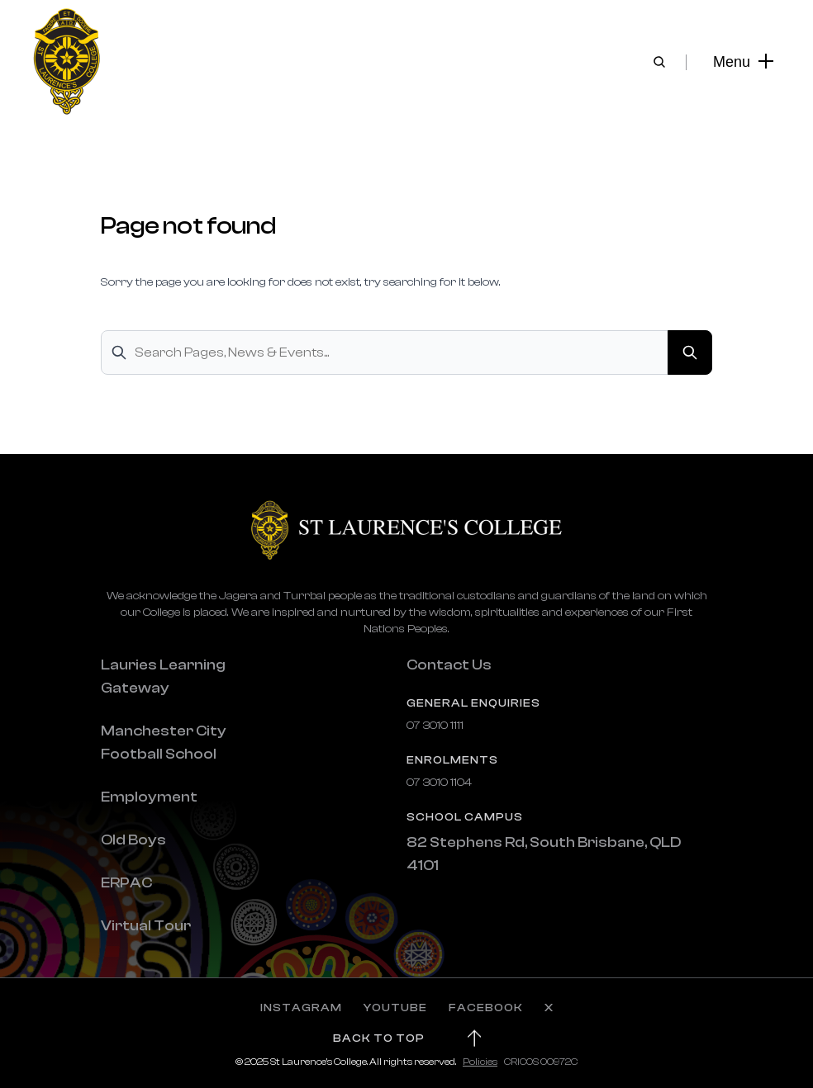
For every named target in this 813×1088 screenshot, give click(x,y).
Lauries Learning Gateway (163, 676)
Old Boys (133, 840)
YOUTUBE (395, 1008)
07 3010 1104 (439, 782)
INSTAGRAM (301, 1008)
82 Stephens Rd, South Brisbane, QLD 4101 (543, 854)
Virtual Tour (146, 925)
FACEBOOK (486, 1008)
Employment (149, 797)
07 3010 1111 (435, 725)
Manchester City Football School (163, 742)
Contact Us (449, 665)
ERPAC (126, 883)
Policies (480, 1061)
